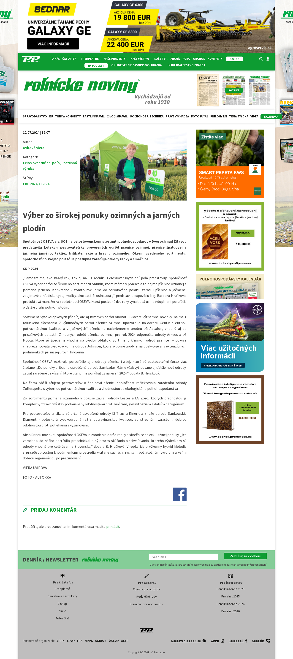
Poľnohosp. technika (146, 116)
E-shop (62, 604)
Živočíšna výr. (117, 116)
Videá (254, 116)
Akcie (62, 611)
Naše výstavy (141, 59)
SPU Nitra (74, 641)
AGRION (100, 641)
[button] (245, 556)
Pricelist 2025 (230, 596)
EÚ (51, 116)
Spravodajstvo (35, 116)
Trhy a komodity (68, 116)
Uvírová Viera (33, 147)
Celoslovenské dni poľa (41, 162)
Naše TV (161, 59)
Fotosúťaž (199, 116)
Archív (175, 59)
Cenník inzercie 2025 (230, 589)
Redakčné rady (146, 596)
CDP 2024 (30, 184)
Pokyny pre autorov (146, 589)
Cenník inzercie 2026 (230, 604)
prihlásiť (112, 526)
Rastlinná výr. (94, 116)
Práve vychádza (177, 116)
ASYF (124, 641)
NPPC (89, 641)
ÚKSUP (114, 641)
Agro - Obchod (194, 59)
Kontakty (215, 59)
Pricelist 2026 (230, 611)
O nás (56, 59)
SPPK (61, 641)
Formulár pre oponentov (146, 604)
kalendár (271, 117)
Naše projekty (116, 59)
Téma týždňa (238, 116)
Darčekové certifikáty (62, 596)
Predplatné (91, 59)
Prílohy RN (218, 116)
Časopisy (70, 59)
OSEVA (44, 184)
